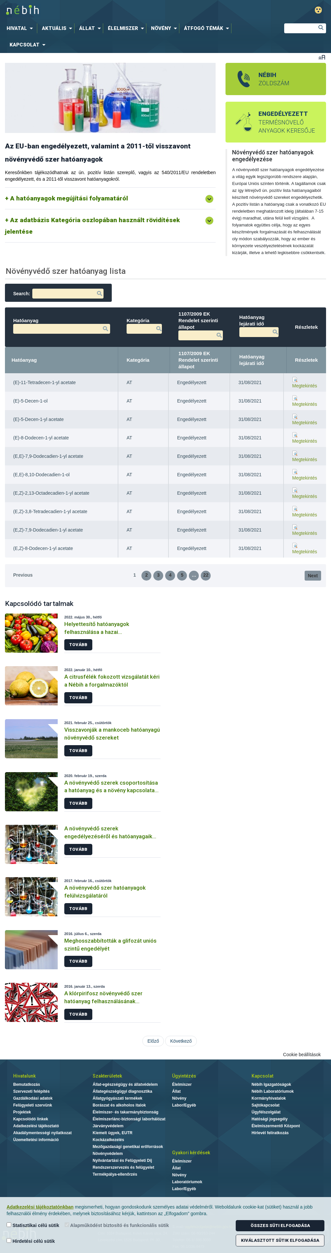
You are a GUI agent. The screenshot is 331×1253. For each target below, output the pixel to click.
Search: (58, 294)
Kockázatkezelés (108, 1139)
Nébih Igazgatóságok (271, 1084)
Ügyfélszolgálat (266, 1112)
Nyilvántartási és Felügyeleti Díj (122, 1160)
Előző (153, 1041)
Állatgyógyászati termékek (117, 1098)
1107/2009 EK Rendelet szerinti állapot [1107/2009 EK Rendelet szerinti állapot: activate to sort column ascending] (198, 360)
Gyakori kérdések (191, 1152)
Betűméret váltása (322, 57)
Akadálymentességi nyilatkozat (42, 1133)
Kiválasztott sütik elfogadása (280, 1240)
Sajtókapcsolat (266, 1105)
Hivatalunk (24, 1076)
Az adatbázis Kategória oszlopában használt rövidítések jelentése (92, 225)
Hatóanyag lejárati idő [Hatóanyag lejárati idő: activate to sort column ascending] (252, 360)
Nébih (102, 10)
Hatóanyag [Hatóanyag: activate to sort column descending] (24, 360)
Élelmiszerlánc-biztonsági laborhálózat (129, 1119)
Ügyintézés (184, 1076)
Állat (176, 1091)
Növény (179, 1098)
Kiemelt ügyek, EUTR (113, 1133)
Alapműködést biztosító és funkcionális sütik (117, 1225)
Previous (23, 575)
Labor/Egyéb (184, 1105)
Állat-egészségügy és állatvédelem (125, 1084)
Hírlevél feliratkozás (270, 1133)
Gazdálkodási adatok (32, 1098)
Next (313, 575)
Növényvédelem (108, 1153)
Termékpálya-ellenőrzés (115, 1174)
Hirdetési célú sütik (31, 1241)
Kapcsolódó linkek (30, 1119)
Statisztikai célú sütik (33, 1225)
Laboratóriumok (187, 1182)
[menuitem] (21, 28)
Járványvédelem (108, 1126)
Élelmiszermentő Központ (276, 1126)
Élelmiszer (182, 1084)
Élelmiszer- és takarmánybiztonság (125, 1112)
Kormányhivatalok (269, 1098)
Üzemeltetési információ (36, 1139)
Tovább (78, 644)
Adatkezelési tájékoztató (36, 1126)
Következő (181, 1041)
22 (206, 575)
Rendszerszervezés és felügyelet (123, 1167)
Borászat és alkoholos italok (119, 1105)
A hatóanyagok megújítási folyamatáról (69, 198)
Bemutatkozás (26, 1084)
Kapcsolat (262, 1076)
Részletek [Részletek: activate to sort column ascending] (306, 360)
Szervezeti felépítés (31, 1091)
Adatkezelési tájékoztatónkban (40, 1207)
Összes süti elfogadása (280, 1225)
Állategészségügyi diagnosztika (122, 1091)
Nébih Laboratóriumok (273, 1091)
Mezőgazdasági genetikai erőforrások (128, 1146)
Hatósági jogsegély (269, 1119)
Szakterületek (107, 1076)
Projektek (22, 1112)
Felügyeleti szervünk (32, 1105)
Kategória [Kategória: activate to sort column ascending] (138, 360)
